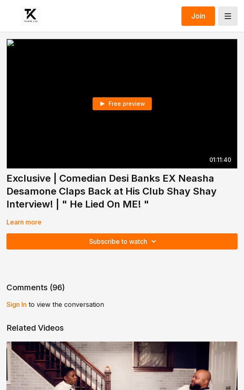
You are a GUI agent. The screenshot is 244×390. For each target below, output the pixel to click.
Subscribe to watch (123, 241)
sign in (16, 304)
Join (198, 16)
